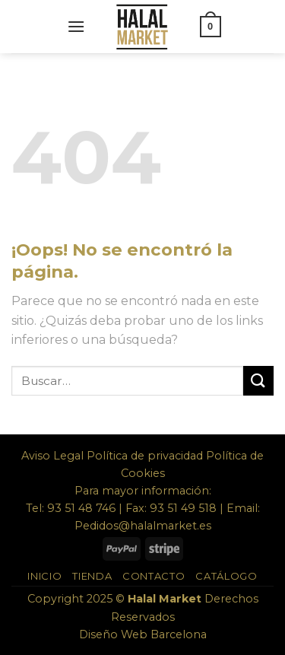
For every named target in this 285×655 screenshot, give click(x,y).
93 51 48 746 (81, 508)
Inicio (44, 576)
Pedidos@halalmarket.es (142, 526)
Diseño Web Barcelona (143, 634)
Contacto (153, 576)
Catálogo (226, 576)
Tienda (92, 576)
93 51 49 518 (183, 508)
